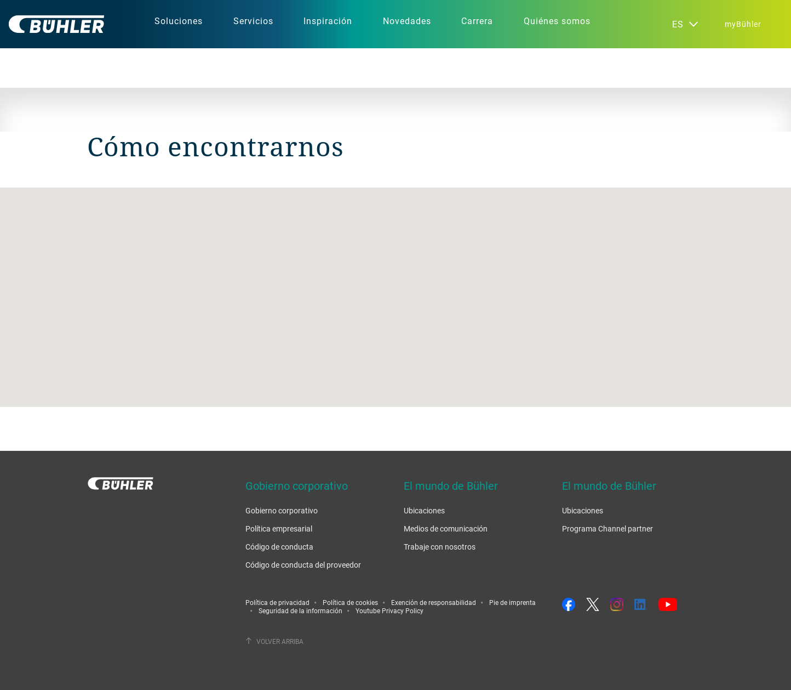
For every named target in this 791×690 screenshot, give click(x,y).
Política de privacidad (277, 602)
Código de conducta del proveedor (303, 564)
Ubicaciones (424, 510)
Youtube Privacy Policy (389, 610)
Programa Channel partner (607, 528)
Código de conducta (279, 546)
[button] (395, 287)
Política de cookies (350, 602)
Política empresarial (278, 528)
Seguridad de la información (300, 610)
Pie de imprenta (512, 602)
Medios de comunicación (446, 528)
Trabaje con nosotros (439, 546)
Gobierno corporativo (281, 510)
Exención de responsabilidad (433, 602)
